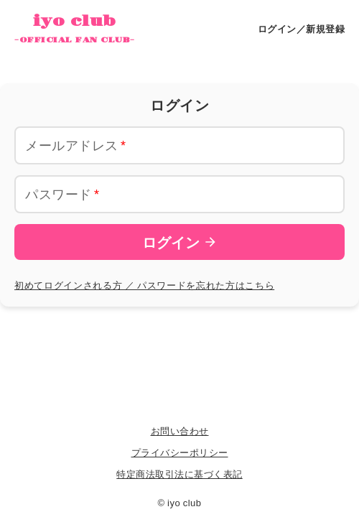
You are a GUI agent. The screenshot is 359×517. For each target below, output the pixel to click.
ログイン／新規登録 (301, 28)
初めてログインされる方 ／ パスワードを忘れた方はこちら (144, 285)
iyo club (74, 29)
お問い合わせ (180, 430)
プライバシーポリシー (179, 452)
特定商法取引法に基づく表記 (179, 473)
